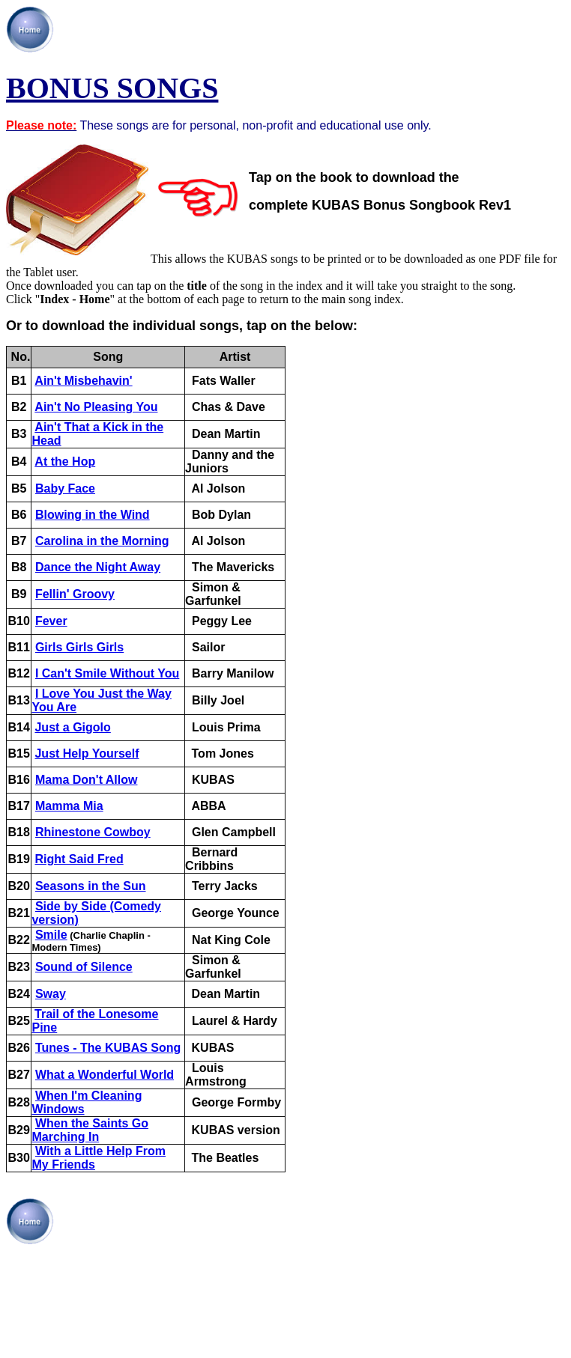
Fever (51, 621)
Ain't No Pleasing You (95, 407)
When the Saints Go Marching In (89, 1130)
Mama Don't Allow (86, 779)
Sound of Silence (84, 966)
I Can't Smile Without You (107, 673)
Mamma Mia (69, 806)
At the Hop (64, 461)
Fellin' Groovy (75, 594)
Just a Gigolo (72, 727)
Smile (51, 934)
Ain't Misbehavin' (83, 380)
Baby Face (65, 488)
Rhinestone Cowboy (93, 832)
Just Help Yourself (86, 753)
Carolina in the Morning (102, 541)
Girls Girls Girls (79, 647)
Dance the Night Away (97, 567)
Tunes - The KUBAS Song (108, 1047)
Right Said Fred (78, 859)
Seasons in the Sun (90, 886)
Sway (50, 993)
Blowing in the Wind (92, 514)
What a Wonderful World (104, 1074)
